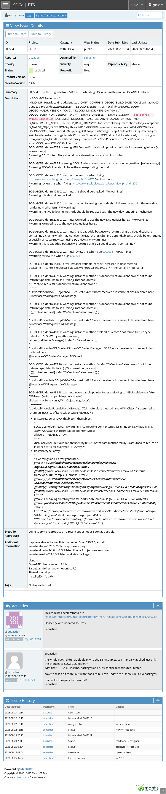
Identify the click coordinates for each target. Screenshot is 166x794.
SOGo (137, 5)
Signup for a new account (51, 15)
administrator (21, 777)
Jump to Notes (17, 34)
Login (30, 15)
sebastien (90, 58)
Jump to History (41, 34)
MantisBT (26, 769)
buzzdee (34, 58)
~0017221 (29, 680)
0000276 (107, 252)
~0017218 (35, 639)
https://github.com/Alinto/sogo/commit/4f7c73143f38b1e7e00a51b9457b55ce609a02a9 (100, 617)
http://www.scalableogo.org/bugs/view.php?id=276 (61, 179)
